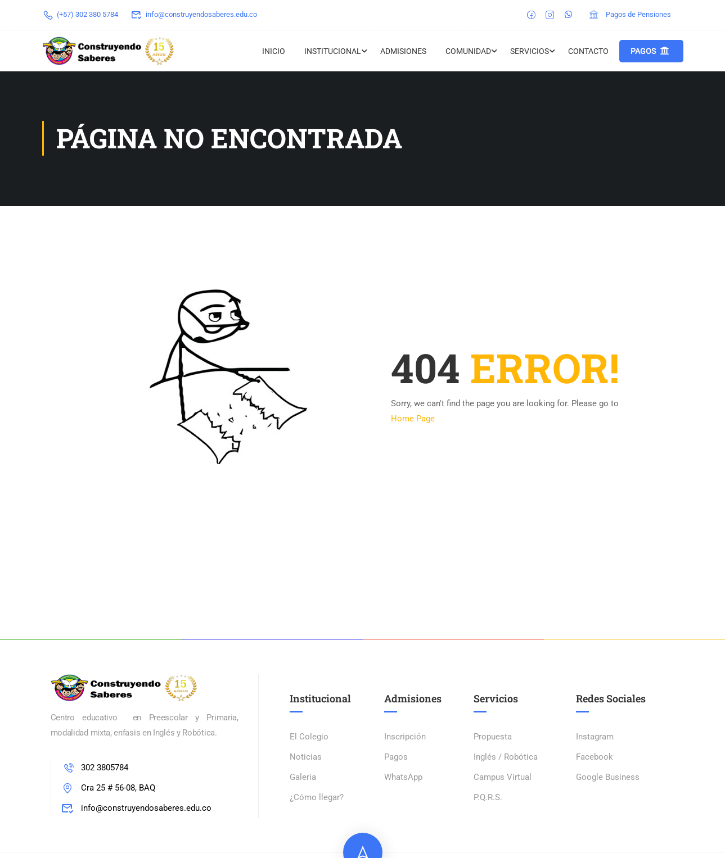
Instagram (595, 738)
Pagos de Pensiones (630, 14)
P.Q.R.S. (488, 798)
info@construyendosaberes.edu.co (194, 14)
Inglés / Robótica (506, 758)
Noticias (306, 758)
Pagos (650, 51)
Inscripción (405, 738)
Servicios (529, 51)
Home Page (413, 420)
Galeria (303, 778)
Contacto (588, 51)
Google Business (608, 778)
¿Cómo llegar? (317, 798)
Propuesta (493, 738)
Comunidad (468, 51)
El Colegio (309, 738)
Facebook (594, 758)
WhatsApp (403, 778)
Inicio (273, 51)
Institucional (332, 51)
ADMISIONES (403, 51)
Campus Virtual (503, 778)
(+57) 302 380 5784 (80, 14)
